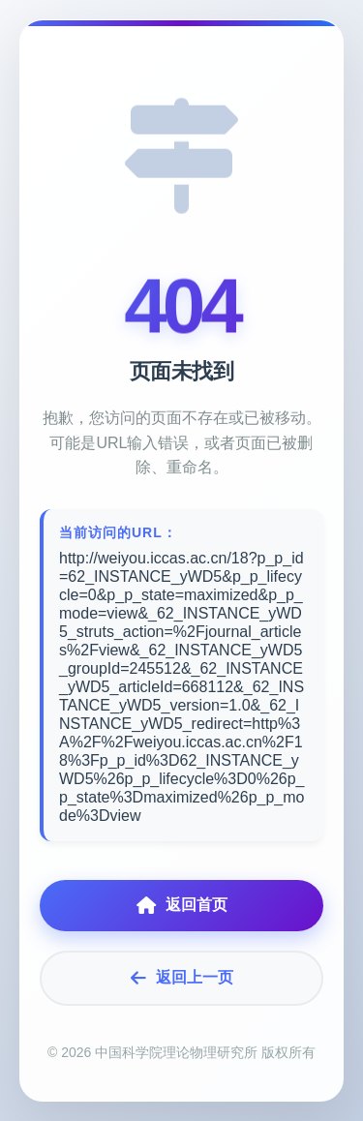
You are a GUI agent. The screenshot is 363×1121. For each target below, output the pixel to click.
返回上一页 (182, 978)
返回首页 (181, 905)
